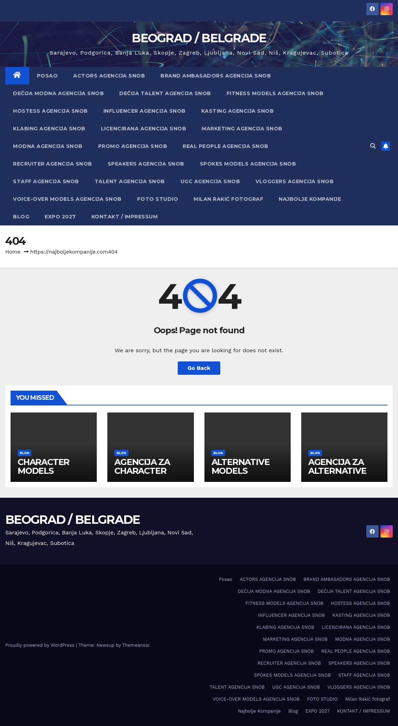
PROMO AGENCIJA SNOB (133, 146)
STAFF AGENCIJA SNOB (46, 181)
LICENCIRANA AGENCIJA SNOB (144, 128)
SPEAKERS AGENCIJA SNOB (146, 164)
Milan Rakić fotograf (228, 199)
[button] (373, 146)
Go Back (199, 368)
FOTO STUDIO (157, 199)
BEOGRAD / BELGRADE (199, 38)
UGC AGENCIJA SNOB (210, 181)
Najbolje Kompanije (310, 199)
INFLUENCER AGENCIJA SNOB (144, 111)
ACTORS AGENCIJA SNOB (109, 76)
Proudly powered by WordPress (40, 645)
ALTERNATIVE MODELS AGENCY (240, 471)
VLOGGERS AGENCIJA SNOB (294, 181)
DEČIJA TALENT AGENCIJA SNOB (165, 93)
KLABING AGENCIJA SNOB (49, 128)
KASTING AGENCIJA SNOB (237, 111)
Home (12, 252)
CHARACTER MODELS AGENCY (43, 471)
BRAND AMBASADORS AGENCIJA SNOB (215, 76)
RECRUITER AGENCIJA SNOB (52, 164)
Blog (21, 216)
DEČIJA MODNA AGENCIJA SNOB (58, 93)
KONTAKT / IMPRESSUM (124, 216)
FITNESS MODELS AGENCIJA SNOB (275, 93)
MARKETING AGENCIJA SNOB (242, 128)
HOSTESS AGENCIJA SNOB (50, 111)
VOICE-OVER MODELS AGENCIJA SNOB (67, 199)
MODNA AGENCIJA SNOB (48, 146)
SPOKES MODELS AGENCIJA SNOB (248, 164)
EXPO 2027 (60, 216)
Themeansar (136, 645)
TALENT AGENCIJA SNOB (130, 181)
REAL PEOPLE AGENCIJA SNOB (226, 146)
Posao (47, 76)
